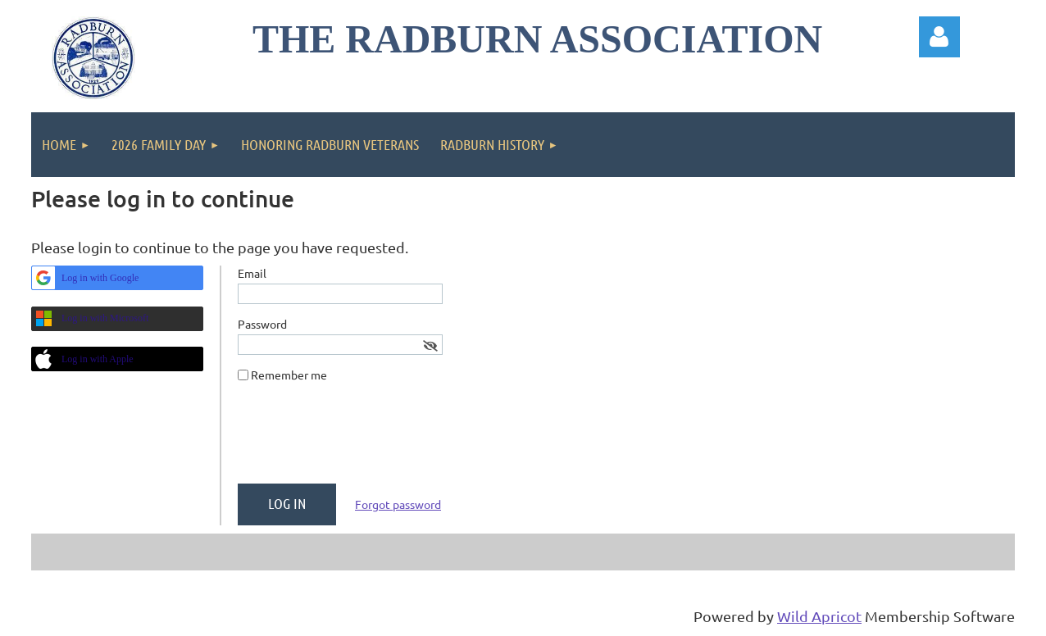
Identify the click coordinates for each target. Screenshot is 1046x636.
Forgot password (398, 504)
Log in (939, 36)
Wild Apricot (819, 616)
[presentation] (362, 439)
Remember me (289, 374)
